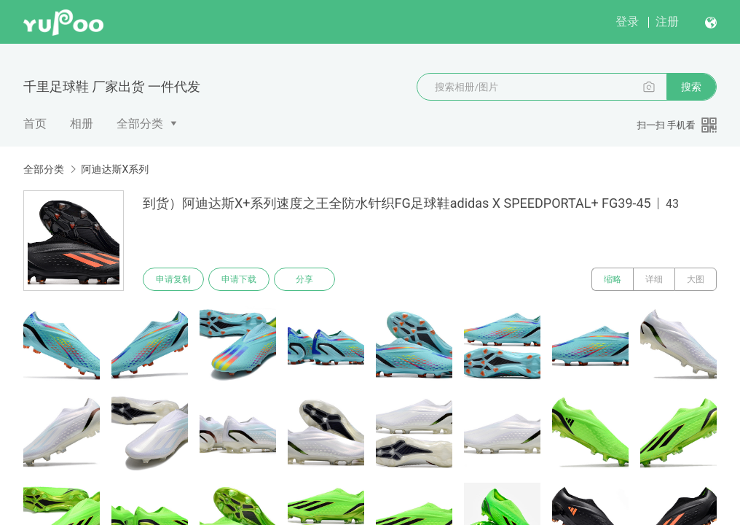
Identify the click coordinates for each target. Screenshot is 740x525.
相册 (81, 124)
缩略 (612, 279)
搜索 (691, 87)
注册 (667, 21)
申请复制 (173, 279)
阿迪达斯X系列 (115, 169)
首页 (35, 124)
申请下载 (238, 279)
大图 (695, 279)
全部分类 (140, 124)
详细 (654, 279)
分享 (304, 279)
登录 (627, 21)
